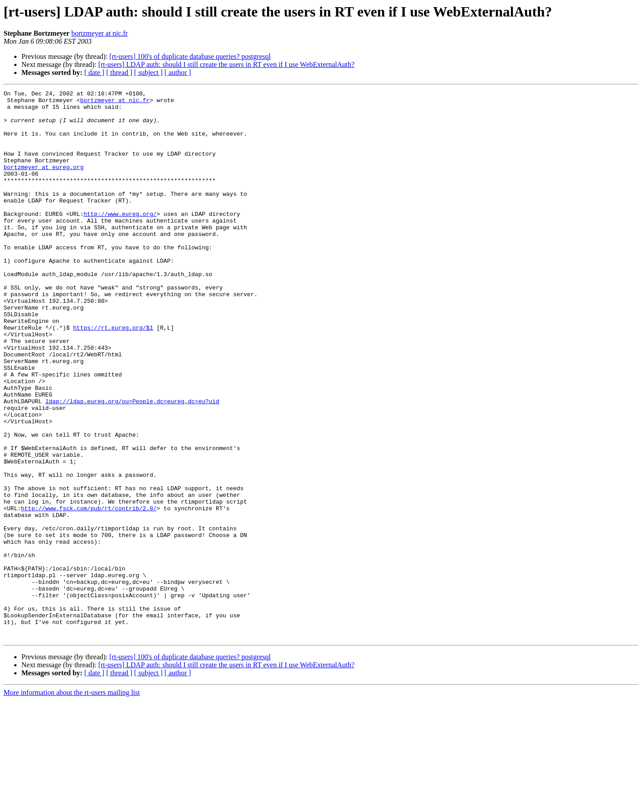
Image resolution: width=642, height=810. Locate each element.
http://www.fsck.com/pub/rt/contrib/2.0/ (88, 592)
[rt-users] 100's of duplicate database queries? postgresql (190, 56)
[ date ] (94, 72)
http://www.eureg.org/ (119, 239)
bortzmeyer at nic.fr (99, 33)
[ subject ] (148, 72)
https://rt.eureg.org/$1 (113, 376)
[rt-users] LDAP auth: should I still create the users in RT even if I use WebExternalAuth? (226, 64)
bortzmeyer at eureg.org (43, 183)
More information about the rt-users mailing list (72, 802)
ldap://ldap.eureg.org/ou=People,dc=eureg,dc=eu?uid (132, 464)
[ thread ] (119, 72)
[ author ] (178, 72)
